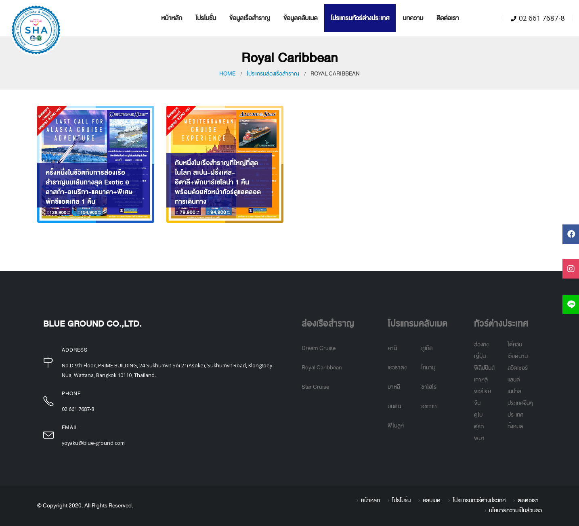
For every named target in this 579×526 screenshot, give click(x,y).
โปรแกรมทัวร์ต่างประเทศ (360, 18)
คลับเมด (432, 500)
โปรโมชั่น (205, 18)
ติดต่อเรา (447, 18)
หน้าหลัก (171, 18)
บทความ (413, 18)
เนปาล (514, 391)
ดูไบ (478, 414)
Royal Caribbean (322, 367)
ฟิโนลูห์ (396, 425)
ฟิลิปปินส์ (484, 368)
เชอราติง (397, 367)
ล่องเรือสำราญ (328, 324)
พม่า (479, 438)
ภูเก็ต (427, 348)
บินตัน (394, 406)
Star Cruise (315, 387)
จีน (477, 403)
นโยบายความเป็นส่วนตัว (515, 510)
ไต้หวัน (515, 344)
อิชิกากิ (428, 406)
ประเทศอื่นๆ (520, 403)
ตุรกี (479, 426)
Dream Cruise (319, 348)
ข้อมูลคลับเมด (300, 18)
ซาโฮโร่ (428, 387)
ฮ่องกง (481, 344)
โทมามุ (428, 367)
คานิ (392, 348)
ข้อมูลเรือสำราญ (249, 18)
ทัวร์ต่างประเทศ (501, 324)
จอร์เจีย (482, 391)
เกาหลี (481, 379)
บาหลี (394, 387)
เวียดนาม (518, 356)
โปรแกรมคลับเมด (417, 324)
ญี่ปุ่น (480, 356)
